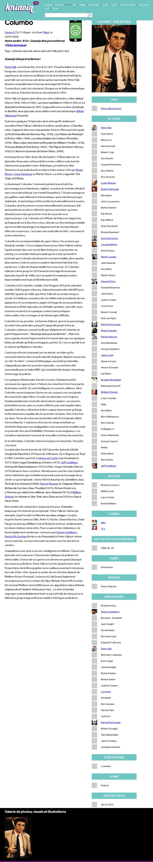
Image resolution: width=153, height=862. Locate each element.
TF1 (103, 528)
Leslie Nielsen (108, 182)
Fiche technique (16, 45)
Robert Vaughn (109, 330)
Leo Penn (106, 691)
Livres (105, 4)
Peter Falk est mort (111, 108)
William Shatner (109, 392)
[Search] (66, 15)
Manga (82, 4)
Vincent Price (108, 281)
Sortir (114, 4)
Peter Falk (10, 67)
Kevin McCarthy (109, 238)
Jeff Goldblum (69, 462)
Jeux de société (127, 4)
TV (68, 4)
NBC (103, 522)
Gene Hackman (23, 174)
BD (74, 4)
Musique (59, 4)
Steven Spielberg (66, 532)
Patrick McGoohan (16, 536)
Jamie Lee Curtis (48, 458)
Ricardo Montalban (111, 379)
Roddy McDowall (110, 189)
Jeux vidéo (94, 4)
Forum (56, 8)
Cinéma (48, 4)
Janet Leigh (107, 355)
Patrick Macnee (49, 483)
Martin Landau (108, 256)
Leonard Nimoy (109, 244)
